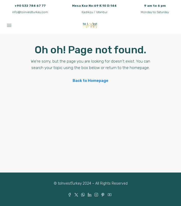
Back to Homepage (90, 80)
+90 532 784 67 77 (30, 5)
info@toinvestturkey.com (30, 12)
